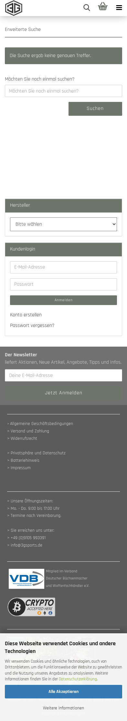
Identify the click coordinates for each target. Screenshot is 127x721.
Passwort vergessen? (32, 325)
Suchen (95, 108)
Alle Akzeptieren (63, 692)
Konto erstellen (26, 314)
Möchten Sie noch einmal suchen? (40, 79)
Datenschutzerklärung (78, 679)
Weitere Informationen (63, 708)
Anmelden (64, 300)
